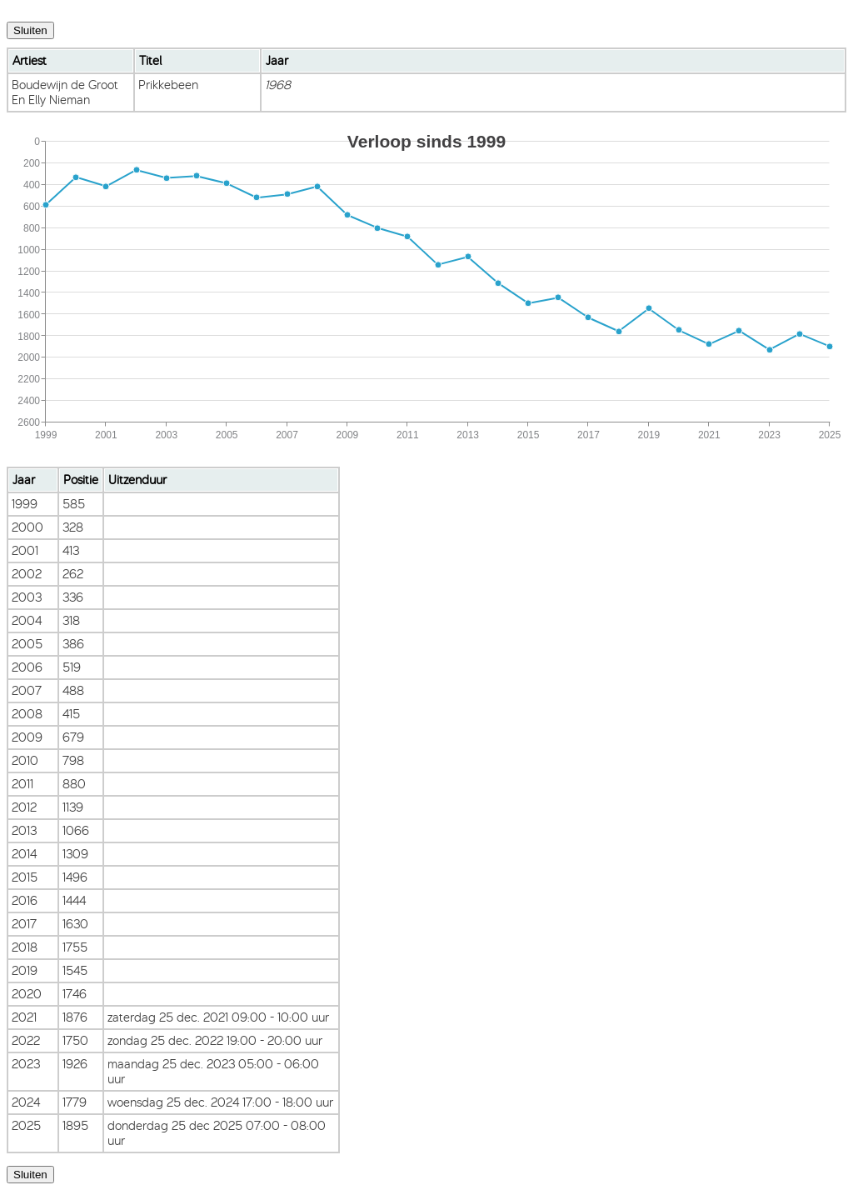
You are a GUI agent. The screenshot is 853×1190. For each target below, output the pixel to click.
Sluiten (30, 30)
